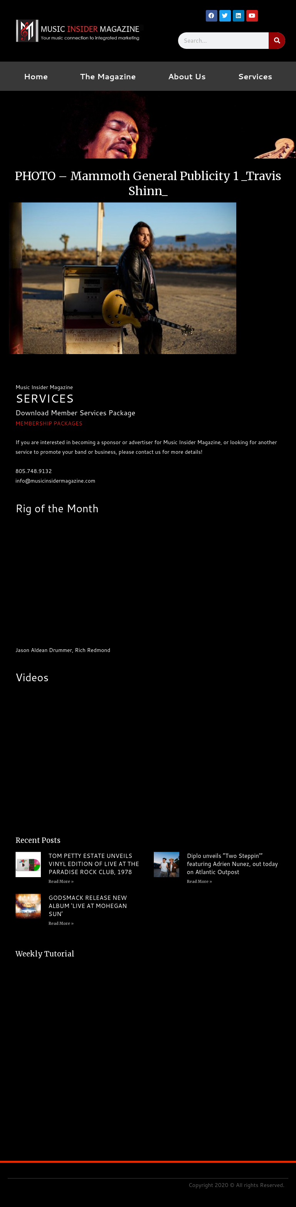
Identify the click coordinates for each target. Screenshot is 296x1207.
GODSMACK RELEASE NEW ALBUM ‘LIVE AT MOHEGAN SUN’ (88, 906)
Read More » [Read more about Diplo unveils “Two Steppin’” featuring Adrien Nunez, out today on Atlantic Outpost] (199, 881)
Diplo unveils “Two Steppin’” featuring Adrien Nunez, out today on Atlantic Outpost (232, 864)
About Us (187, 76)
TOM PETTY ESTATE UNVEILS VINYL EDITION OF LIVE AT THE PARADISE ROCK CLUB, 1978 (94, 864)
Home (36, 76)
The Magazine (108, 76)
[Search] (277, 40)
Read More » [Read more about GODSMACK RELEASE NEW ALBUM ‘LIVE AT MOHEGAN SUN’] (61, 923)
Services (255, 76)
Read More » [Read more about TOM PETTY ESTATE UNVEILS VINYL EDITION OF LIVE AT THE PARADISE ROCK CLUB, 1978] (61, 881)
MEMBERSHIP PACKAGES (48, 423)
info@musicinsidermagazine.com (55, 480)
